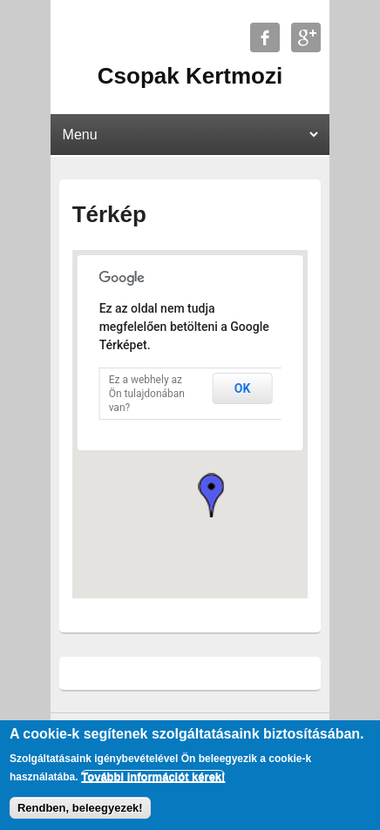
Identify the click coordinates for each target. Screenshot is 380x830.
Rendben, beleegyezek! (80, 807)
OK (242, 388)
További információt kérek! (153, 776)
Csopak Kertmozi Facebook (265, 37)
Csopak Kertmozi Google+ (306, 37)
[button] (211, 495)
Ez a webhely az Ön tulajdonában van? (147, 394)
